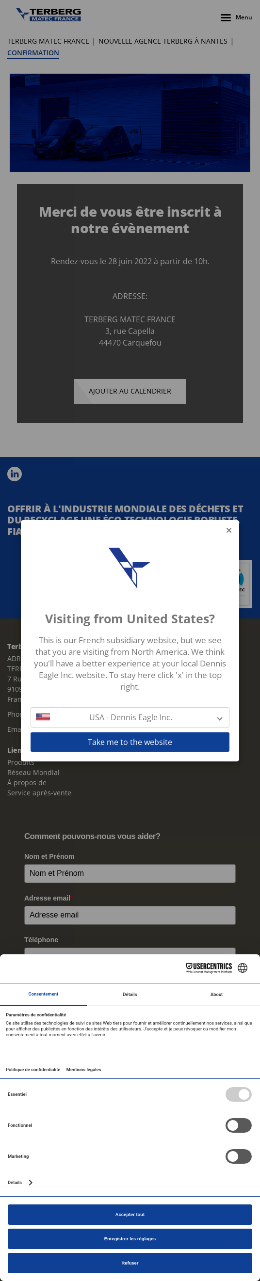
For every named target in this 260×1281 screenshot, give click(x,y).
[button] (130, 717)
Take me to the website (130, 742)
